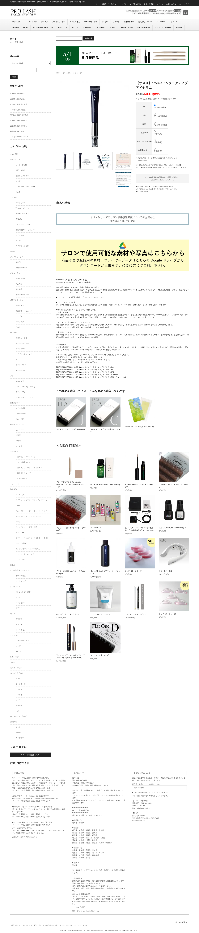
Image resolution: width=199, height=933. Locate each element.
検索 (14, 77)
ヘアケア (113, 28)
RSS (79, 925)
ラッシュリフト (18, 22)
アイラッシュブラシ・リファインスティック (32, 500)
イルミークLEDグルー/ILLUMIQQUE (172, 528)
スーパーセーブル (22, 343)
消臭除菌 (19, 706)
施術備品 (15, 28)
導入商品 (19, 284)
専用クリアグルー (22, 176)
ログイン (160, 4)
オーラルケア (21, 684)
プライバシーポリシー (67, 925)
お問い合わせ (171, 4)
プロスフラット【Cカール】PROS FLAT (105, 430)
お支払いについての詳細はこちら (24, 837)
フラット (116, 22)
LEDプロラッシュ (90, 22)
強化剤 (18, 441)
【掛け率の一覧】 (142, 160)
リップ (18, 646)
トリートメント (175, 22)
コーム (18, 505)
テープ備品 (20, 322)
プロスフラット (21, 381)
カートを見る (184, 4)
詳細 (178, 165)
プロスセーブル (21, 338)
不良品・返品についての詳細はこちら (146, 784)
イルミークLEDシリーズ (19, 137)
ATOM (85, 925)
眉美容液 (19, 619)
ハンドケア (20, 689)
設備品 (25, 28)
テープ (18, 522)
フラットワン (21, 392)
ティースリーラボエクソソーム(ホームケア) (139, 486)
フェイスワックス (58, 22)
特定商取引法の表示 (50, 925)
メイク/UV (87, 28)
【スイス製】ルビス (23, 462)
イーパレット (21, 370)
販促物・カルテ (21, 268)
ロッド (18, 181)
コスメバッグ (21, 560)
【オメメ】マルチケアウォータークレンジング (105, 572)
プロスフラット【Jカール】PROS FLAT (71, 429)
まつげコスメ (62, 28)
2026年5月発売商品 (17, 94)
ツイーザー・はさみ (23, 224)
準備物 (18, 733)
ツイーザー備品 (21, 478)
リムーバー (20, 430)
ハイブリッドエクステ (24, 354)
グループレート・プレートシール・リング (31, 511)
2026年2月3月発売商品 (18, 104)
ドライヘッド (21, 278)
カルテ (18, 192)
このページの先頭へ (179, 922)
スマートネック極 (165, 571)
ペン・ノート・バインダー (26, 554)
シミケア (44, 22)
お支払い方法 (27, 925)
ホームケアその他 (143, 28)
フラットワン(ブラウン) (24, 397)
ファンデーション (22, 641)
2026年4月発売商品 (17, 99)
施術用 (18, 262)
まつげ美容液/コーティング (43, 28)
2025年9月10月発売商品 (19, 115)
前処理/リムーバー (145, 22)
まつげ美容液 (21, 576)
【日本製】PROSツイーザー (26, 457)
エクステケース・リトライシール (28, 516)
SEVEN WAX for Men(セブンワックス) (139, 427)
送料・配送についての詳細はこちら (85, 911)
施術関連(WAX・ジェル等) (25, 230)
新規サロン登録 (157, 180)
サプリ (18, 700)
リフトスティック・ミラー (26, 187)
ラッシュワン (21, 349)
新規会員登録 (149, 4)
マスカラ (19, 597)
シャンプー (20, 446)
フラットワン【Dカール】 (100, 655)
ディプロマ (20, 738)
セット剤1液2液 (21, 165)
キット (18, 727)
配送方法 (37, 925)
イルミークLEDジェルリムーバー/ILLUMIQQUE (70, 572)
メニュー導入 (75, 22)
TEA (17, 711)
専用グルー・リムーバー (25, 311)
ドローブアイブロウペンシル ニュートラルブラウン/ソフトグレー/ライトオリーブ (70, 484)
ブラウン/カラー (22, 365)
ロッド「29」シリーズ (133, 571)
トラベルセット (21, 630)
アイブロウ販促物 (22, 246)
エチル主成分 (21, 408)
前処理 (18, 435)
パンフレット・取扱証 (163, 28)
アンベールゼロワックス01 (100, 614)
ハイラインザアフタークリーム (67, 614)
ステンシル (20, 235)
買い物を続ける (143, 192)
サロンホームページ (23, 295)
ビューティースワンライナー (135, 614)
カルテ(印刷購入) (22, 543)
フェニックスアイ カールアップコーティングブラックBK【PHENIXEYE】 (70, 656)
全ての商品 (14, 154)
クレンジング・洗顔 (23, 592)
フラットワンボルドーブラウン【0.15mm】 (173, 486)
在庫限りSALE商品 (17, 131)
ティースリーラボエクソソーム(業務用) (105, 485)
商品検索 (89, 38)
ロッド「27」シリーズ (167, 614)
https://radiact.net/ (138, 821)
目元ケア (78, 73)
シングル (105, 22)
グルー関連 (20, 419)
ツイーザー (160, 22)
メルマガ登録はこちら (30, 754)
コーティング (21, 581)
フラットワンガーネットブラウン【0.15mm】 (71, 529)
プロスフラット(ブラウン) (25, 387)
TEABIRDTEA (95, 528)
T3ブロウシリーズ (22, 208)
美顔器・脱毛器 (127, 28)
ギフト (18, 678)
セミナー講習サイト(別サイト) (107, 4)
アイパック (20, 495)
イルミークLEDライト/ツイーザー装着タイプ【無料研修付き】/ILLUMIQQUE (139, 529)
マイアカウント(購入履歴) (131, 4)
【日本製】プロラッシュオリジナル (29, 468)
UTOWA (19, 219)
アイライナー (21, 603)
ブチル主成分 (21, 414)
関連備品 (19, 289)
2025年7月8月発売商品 (18, 121)
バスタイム (20, 695)
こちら (166, 168)
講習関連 (179, 28)
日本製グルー (129, 22)
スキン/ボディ (100, 28)
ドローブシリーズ (22, 214)
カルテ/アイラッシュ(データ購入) (28, 549)
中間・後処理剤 (21, 170)
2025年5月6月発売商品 (18, 126)
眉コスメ (75, 28)
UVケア (18, 651)
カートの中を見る (16, 42)
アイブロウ (32, 22)
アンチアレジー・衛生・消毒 (26, 527)
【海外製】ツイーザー (24, 473)
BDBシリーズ (21, 203)
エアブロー (20, 533)
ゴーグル (19, 316)
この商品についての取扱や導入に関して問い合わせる (157, 189)
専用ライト (20, 305)
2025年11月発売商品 (18, 110)
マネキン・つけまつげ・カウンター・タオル (32, 538)
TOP (57, 73)
